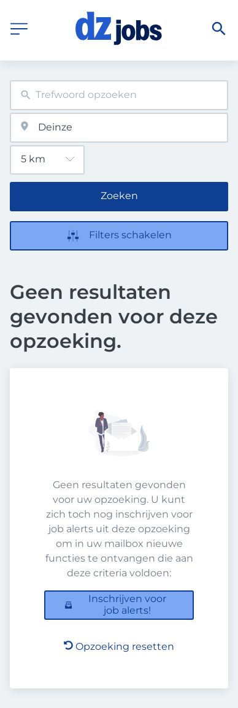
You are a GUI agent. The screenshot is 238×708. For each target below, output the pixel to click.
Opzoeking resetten (119, 646)
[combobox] (119, 95)
